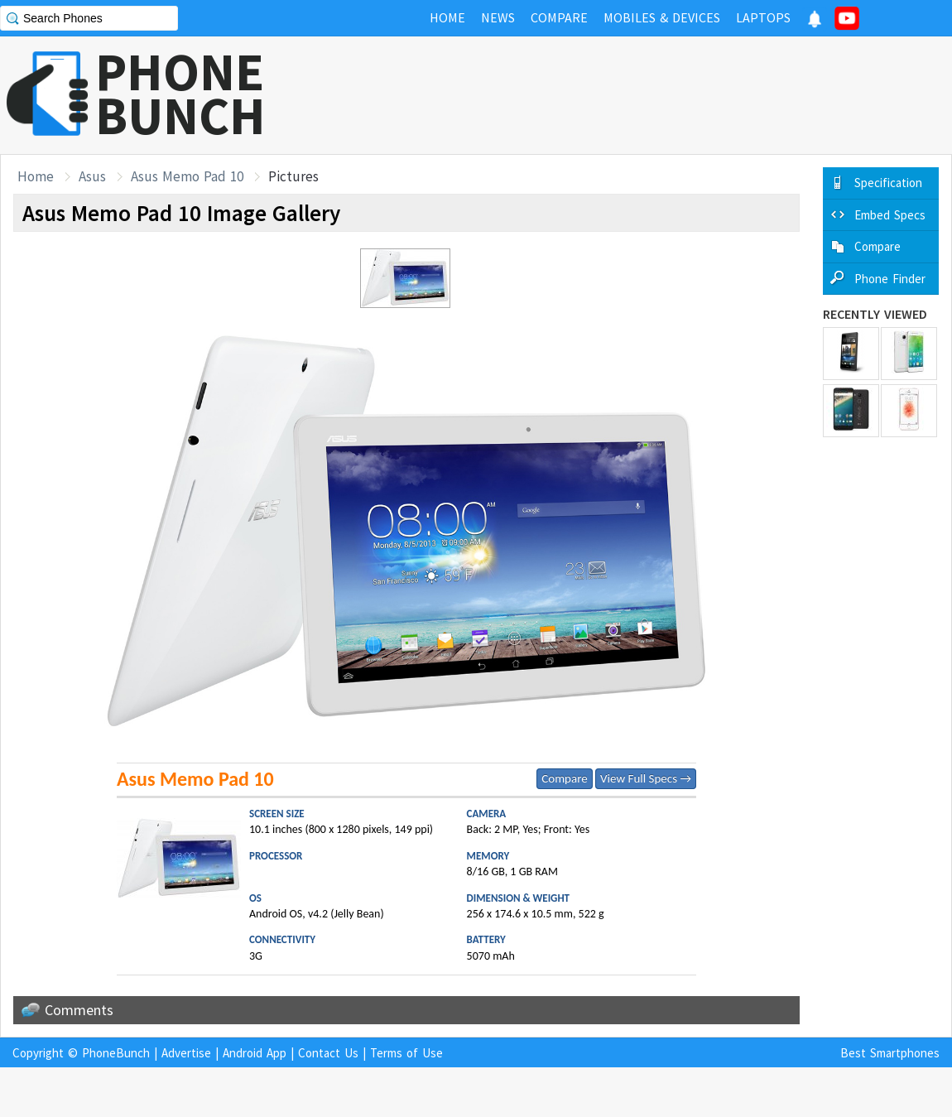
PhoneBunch (116, 1053)
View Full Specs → (645, 778)
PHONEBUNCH (180, 93)
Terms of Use (406, 1053)
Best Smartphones (890, 1053)
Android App (254, 1053)
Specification (888, 182)
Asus (92, 176)
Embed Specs (890, 215)
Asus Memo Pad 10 (187, 176)
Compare (564, 778)
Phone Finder (890, 278)
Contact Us (328, 1053)
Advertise (186, 1053)
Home (35, 176)
